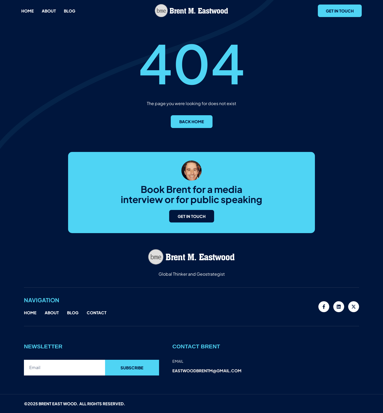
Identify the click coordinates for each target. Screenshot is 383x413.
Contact (96, 312)
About (49, 10)
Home (27, 10)
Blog (69, 10)
